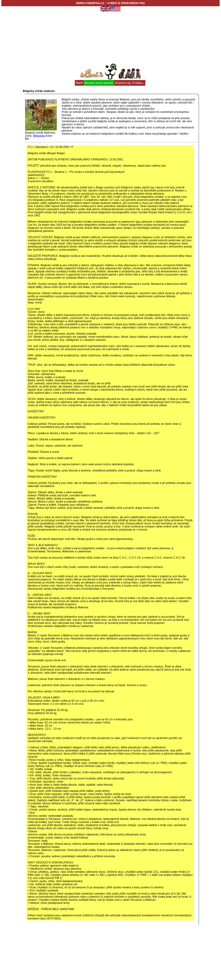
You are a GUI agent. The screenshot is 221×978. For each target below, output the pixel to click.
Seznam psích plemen (98, 82)
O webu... (138, 82)
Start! (79, 82)
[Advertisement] (110, 36)
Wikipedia (39, 135)
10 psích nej (123, 82)
